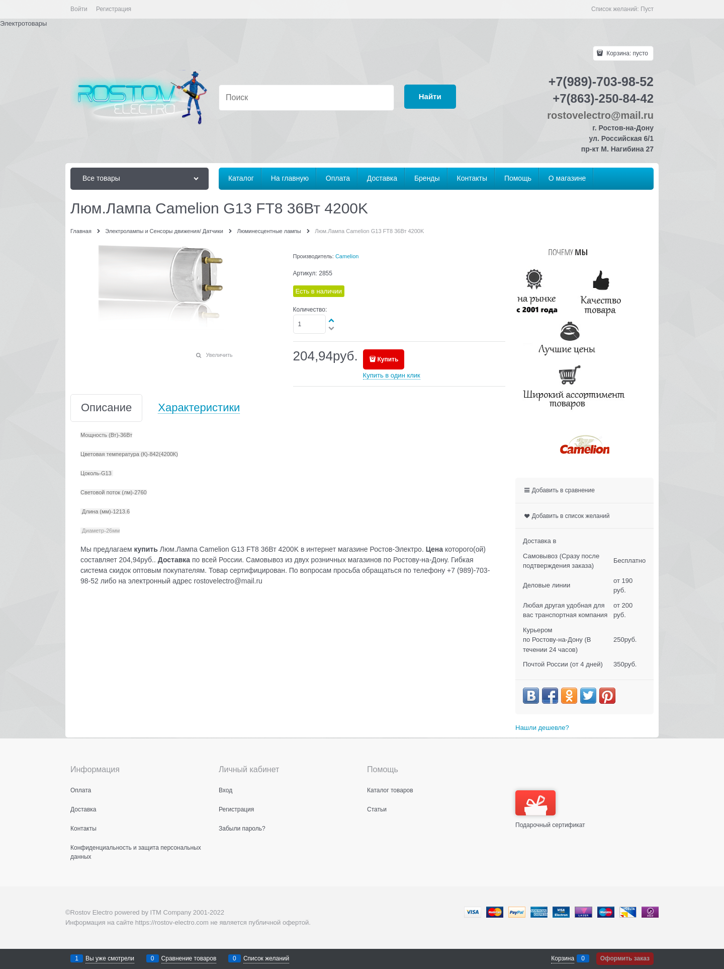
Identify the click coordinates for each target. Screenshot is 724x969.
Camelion (346, 256)
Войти (78, 9)
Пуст (647, 9)
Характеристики (199, 408)
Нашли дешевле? (542, 727)
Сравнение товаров (189, 958)
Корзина (562, 958)
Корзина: (626, 53)
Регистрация (113, 9)
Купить (387, 359)
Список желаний (266, 958)
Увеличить (219, 355)
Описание (106, 408)
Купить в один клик (391, 375)
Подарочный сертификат (550, 809)
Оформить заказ (625, 958)
